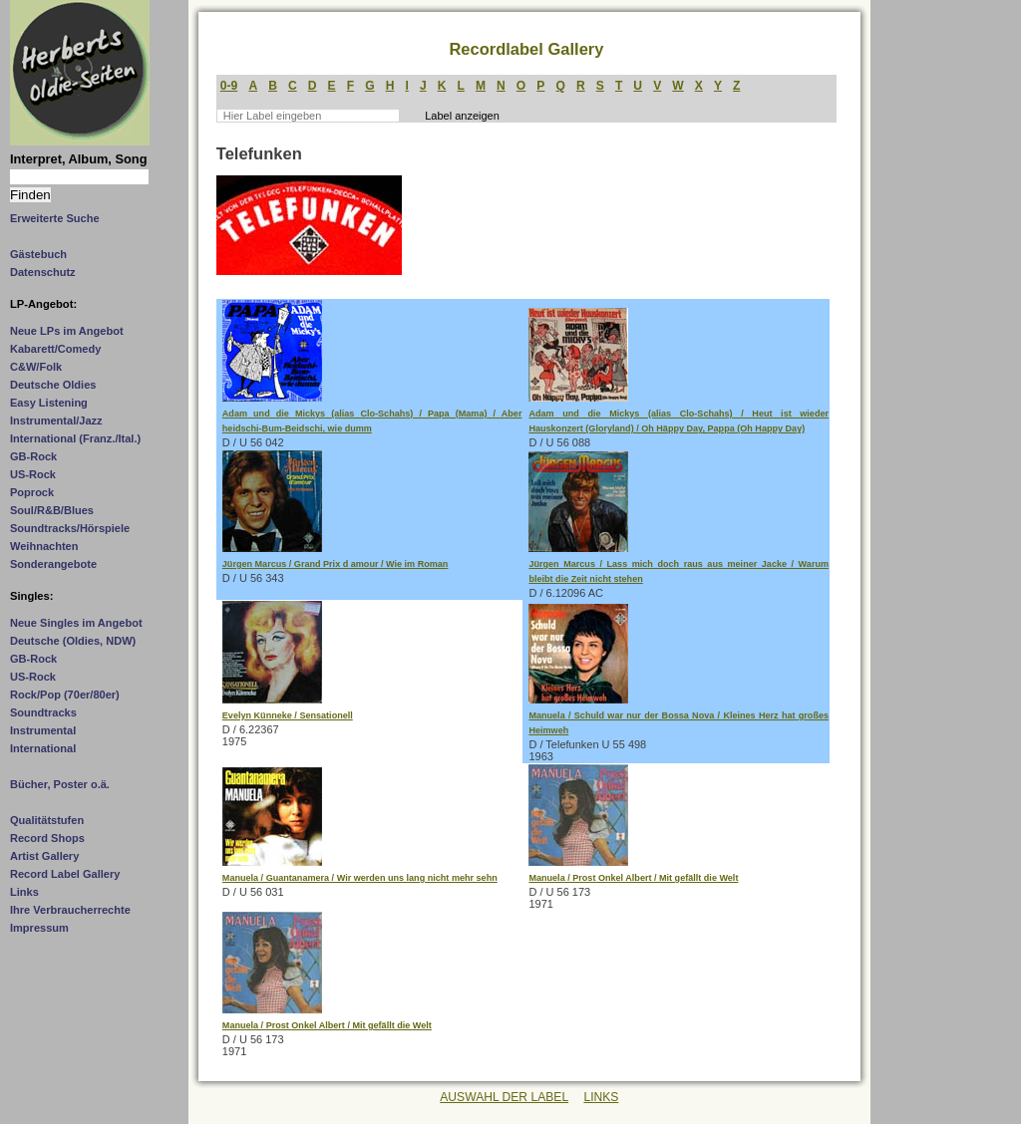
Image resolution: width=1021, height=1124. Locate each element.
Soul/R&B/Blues (52, 510)
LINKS (600, 1097)
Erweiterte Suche (55, 218)
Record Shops (47, 838)
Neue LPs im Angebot (67, 331)
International (43, 748)
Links (24, 892)
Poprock (32, 492)
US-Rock (33, 474)
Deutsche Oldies (53, 385)
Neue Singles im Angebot (76, 623)
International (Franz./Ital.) (75, 438)
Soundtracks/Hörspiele (70, 528)
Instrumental (43, 730)
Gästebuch (38, 254)
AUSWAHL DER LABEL (504, 1097)
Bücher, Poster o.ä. (60, 784)
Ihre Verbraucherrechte (70, 910)
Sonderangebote (53, 564)
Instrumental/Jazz (56, 420)
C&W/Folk (36, 367)
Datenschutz (43, 272)
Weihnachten (44, 546)
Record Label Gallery (65, 874)
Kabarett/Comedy (55, 349)
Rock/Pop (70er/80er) (65, 695)
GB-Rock (33, 456)
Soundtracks (43, 712)
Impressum (39, 928)
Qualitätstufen (47, 820)
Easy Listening (49, 403)
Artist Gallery (44, 856)
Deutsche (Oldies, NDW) (73, 641)
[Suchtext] (79, 176)
